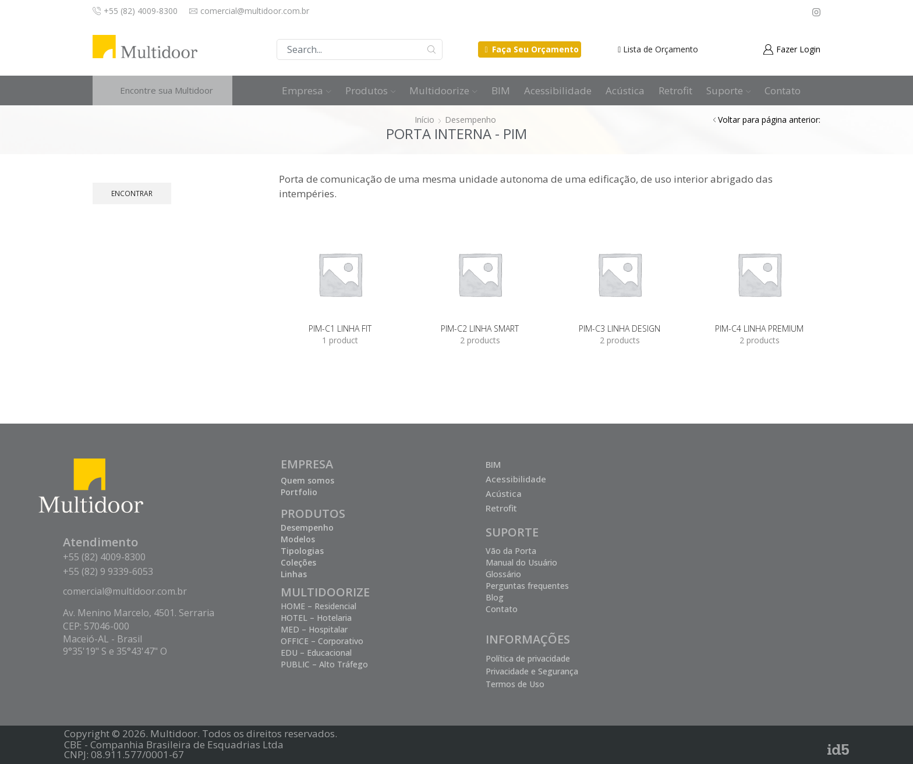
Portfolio (299, 492)
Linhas (294, 574)
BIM (500, 90)
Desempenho (470, 119)
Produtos (370, 90)
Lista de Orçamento (660, 49)
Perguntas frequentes (527, 585)
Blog (495, 597)
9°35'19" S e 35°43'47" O (115, 651)
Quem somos (307, 480)
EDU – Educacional (316, 652)
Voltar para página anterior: (769, 119)
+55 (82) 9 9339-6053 (108, 571)
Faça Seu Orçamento (535, 49)
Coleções (298, 562)
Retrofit (675, 90)
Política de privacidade (528, 658)
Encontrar (132, 193)
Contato (783, 90)
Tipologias (302, 550)
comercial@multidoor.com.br (125, 591)
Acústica (625, 90)
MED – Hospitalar (314, 629)
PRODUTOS (313, 513)
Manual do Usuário (521, 562)
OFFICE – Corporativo (322, 640)
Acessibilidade (558, 90)
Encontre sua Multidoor (166, 90)
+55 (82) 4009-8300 (104, 556)
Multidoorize (443, 90)
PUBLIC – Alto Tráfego (324, 664)
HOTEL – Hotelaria (316, 617)
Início (424, 119)
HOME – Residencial (318, 606)
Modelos (298, 539)
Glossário (503, 574)
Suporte (728, 90)
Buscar (432, 49)
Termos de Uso (515, 684)
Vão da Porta (511, 550)
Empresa (306, 90)
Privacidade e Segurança (532, 671)
